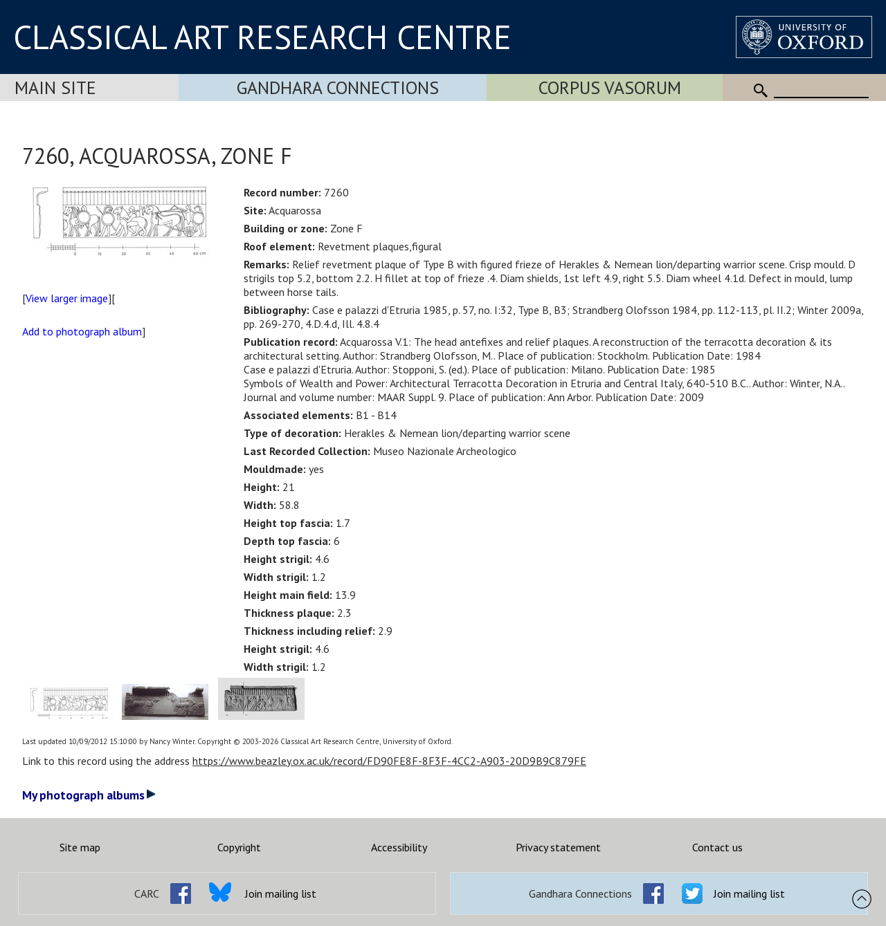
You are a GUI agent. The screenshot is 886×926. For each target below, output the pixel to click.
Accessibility (399, 847)
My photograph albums (89, 795)
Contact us (717, 847)
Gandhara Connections (338, 87)
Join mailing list (280, 893)
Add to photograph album (82, 331)
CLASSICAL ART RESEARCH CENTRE (262, 36)
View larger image (67, 298)
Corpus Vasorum (610, 87)
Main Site (55, 87)
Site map (80, 847)
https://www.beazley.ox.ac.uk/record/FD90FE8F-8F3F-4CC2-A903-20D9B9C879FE (389, 761)
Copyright (239, 847)
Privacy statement (558, 847)
